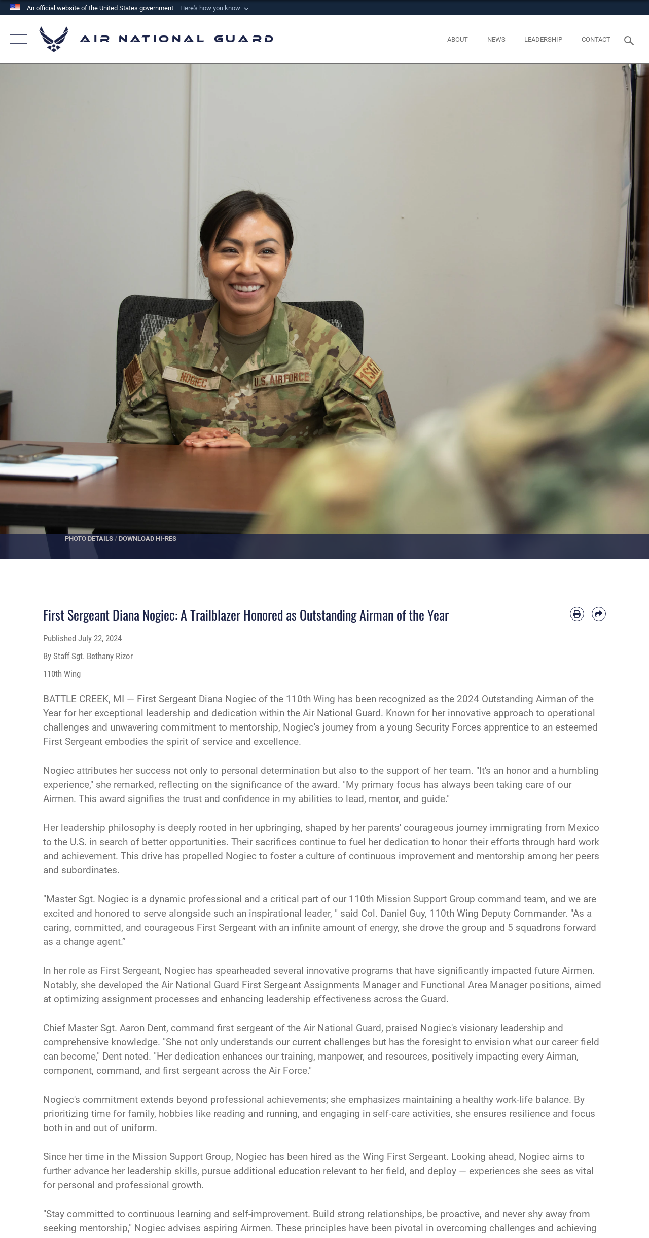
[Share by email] (599, 614)
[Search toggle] (630, 39)
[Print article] (577, 614)
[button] (215, 8)
